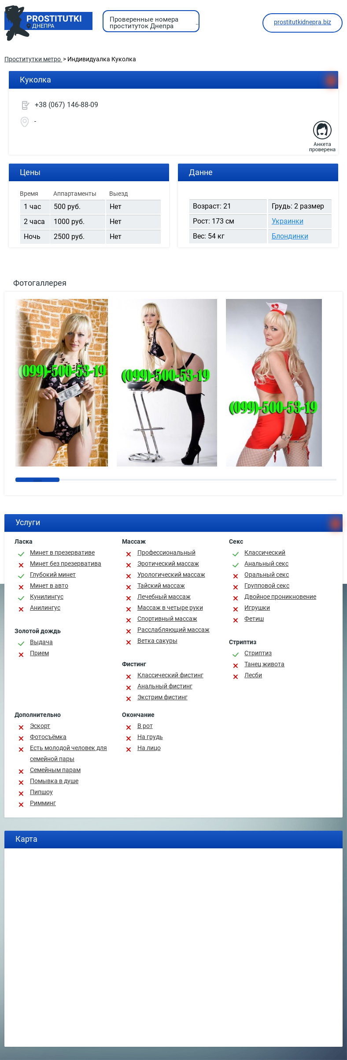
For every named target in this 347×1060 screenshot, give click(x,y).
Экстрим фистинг (162, 697)
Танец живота (264, 664)
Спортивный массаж (167, 618)
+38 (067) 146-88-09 (66, 105)
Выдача (41, 642)
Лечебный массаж (164, 596)
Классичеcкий (264, 552)
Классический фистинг (170, 675)
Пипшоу (41, 791)
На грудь (150, 736)
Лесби (253, 675)
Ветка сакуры (157, 640)
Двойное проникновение (280, 596)
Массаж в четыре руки (170, 607)
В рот (145, 725)
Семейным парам (55, 769)
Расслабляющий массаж (173, 629)
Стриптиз (258, 653)
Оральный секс (266, 574)
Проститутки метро (33, 59)
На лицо (149, 747)
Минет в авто (49, 585)
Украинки (287, 221)
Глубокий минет (53, 574)
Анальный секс (266, 563)
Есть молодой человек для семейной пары (68, 753)
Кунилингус (46, 596)
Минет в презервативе (62, 552)
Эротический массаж (168, 563)
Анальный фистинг (164, 686)
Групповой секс (266, 585)
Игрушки (257, 607)
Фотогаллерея (39, 282)
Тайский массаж (161, 585)
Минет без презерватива (65, 563)
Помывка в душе (54, 780)
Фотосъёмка (48, 736)
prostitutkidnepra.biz (302, 22)
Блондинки (290, 236)
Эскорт (40, 725)
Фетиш (254, 618)
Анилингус (45, 607)
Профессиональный (166, 552)
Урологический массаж (171, 574)
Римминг (43, 802)
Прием (39, 653)
